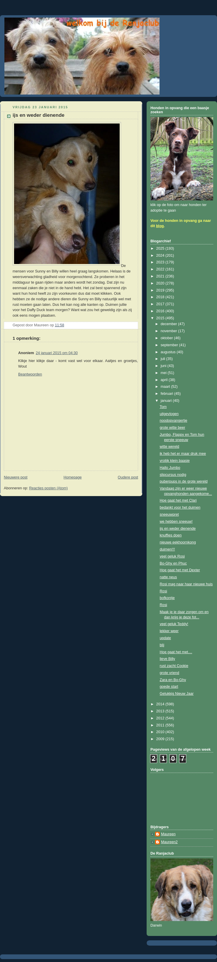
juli (163, 359)
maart (166, 387)
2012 (161, 718)
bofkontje (167, 598)
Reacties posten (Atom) (48, 488)
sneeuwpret (169, 514)
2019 (161, 290)
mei (164, 373)
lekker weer (169, 631)
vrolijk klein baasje (175, 461)
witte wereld (169, 447)
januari (167, 401)
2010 (161, 732)
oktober (167, 338)
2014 (161, 704)
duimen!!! (167, 549)
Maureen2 (169, 842)
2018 (161, 297)
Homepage (73, 477)
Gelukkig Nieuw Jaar (177, 694)
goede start (169, 687)
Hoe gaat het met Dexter (180, 570)
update (165, 638)
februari (167, 394)
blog (160, 226)
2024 (161, 255)
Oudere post (128, 477)
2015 (161, 318)
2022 (161, 269)
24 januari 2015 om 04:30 (57, 353)
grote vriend (169, 673)
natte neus (168, 577)
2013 (161, 711)
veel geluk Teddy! (174, 624)
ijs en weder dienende (178, 529)
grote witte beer (172, 428)
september (170, 345)
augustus (169, 352)
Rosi (163, 591)
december (169, 324)
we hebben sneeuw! (176, 521)
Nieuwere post (16, 477)
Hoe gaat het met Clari (178, 500)
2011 (161, 725)
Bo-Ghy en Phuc (173, 563)
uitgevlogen (169, 414)
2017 (161, 304)
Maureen (168, 834)
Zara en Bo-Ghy (173, 680)
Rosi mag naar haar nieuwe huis (186, 584)
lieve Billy (167, 659)
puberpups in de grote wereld (184, 481)
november (169, 331)
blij (162, 645)
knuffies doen (171, 535)
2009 (161, 739)
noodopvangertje (173, 421)
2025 (161, 248)
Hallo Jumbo (170, 468)
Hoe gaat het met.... (176, 652)
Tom (163, 407)
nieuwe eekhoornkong (178, 542)
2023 (161, 262)
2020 (161, 283)
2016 (161, 311)
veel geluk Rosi (172, 556)
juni (164, 366)
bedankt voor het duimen (180, 507)
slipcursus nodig (173, 475)
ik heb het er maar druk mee (183, 454)
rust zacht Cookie (174, 666)
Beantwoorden (30, 374)
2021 (161, 276)
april (165, 380)
